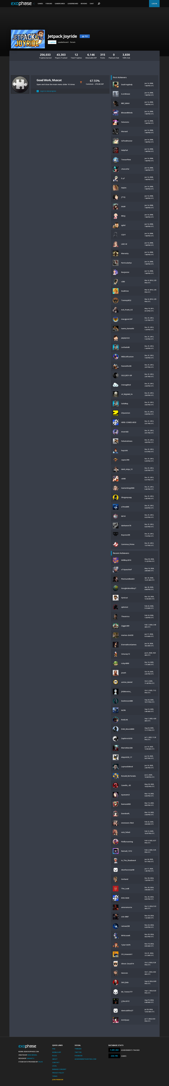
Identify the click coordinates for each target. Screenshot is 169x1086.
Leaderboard (73, 3)
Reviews (84, 3)
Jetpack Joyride (62, 36)
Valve (40, 1062)
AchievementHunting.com (85, 1059)
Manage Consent (59, 1069)
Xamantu (30, 1058)
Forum (72, 42)
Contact (56, 1062)
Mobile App (56, 1052)
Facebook (78, 1056)
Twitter (78, 1052)
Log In (154, 3)
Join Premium (57, 1079)
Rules (54, 1056)
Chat (92, 3)
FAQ (53, 1049)
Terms (54, 1076)
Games (40, 3)
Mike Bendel (32, 1055)
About (55, 1059)
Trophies (52, 42)
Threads (78, 1049)
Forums (49, 3)
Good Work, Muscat (49, 80)
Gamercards (60, 3)
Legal (54, 1066)
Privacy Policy (58, 1073)
